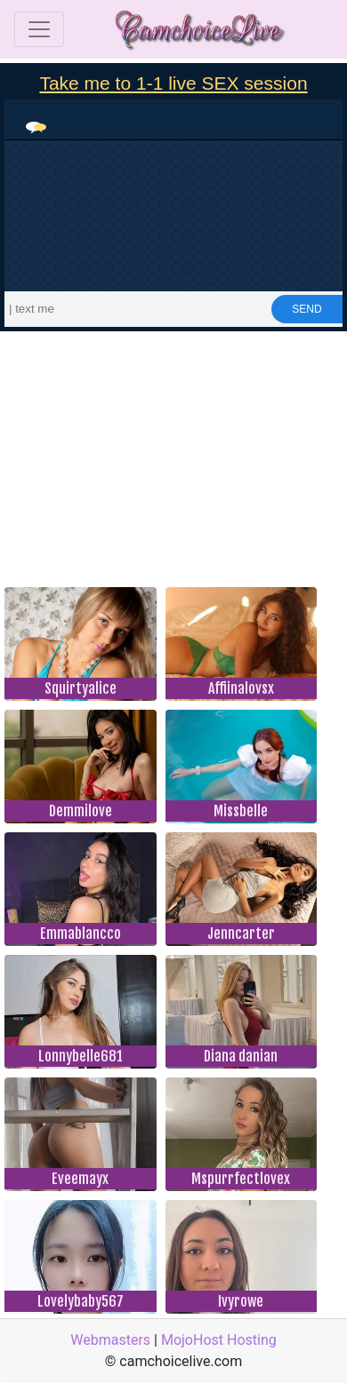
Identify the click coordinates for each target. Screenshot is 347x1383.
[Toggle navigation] (39, 29)
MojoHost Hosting (219, 1339)
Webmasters (110, 1339)
